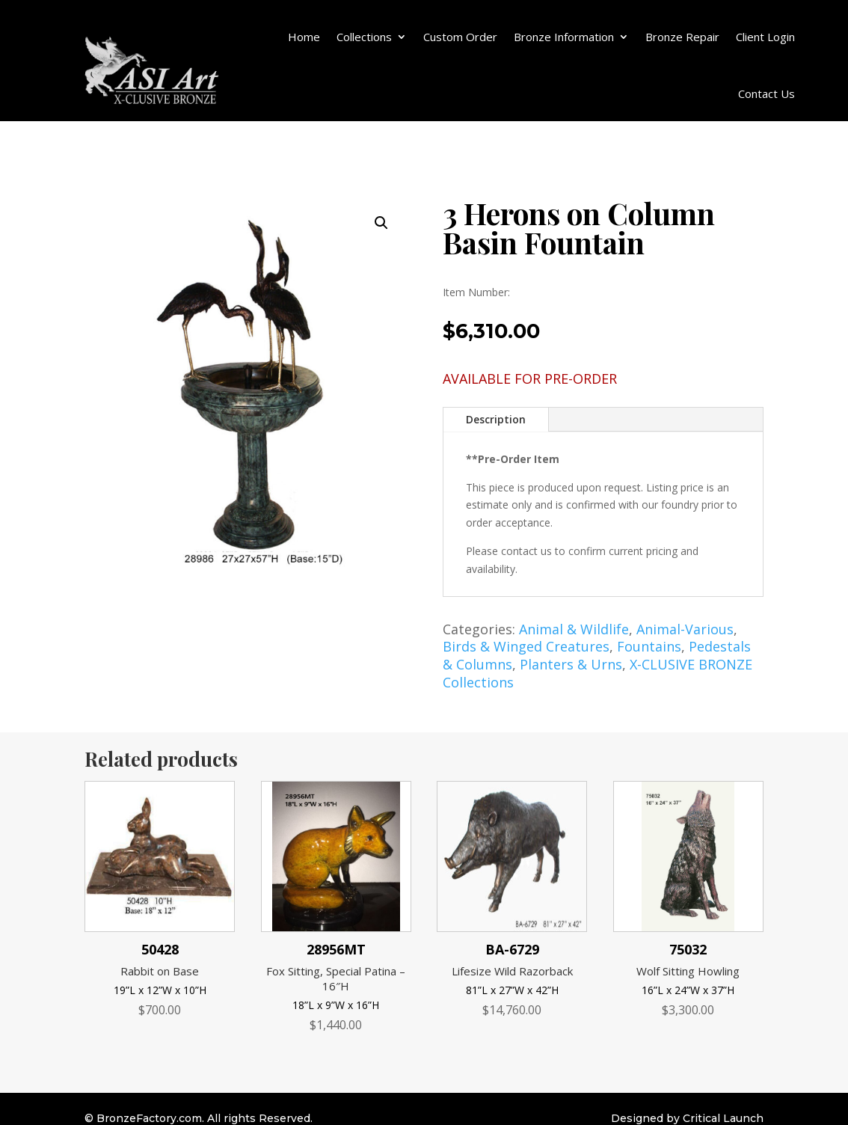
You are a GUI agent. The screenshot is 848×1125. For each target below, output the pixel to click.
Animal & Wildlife (574, 629)
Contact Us (766, 93)
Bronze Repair (682, 36)
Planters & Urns (571, 664)
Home (304, 36)
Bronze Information (564, 36)
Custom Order (460, 36)
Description (496, 419)
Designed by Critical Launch (687, 1118)
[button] (381, 222)
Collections (364, 36)
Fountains (649, 646)
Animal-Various (685, 629)
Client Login (765, 36)
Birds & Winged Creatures (526, 646)
